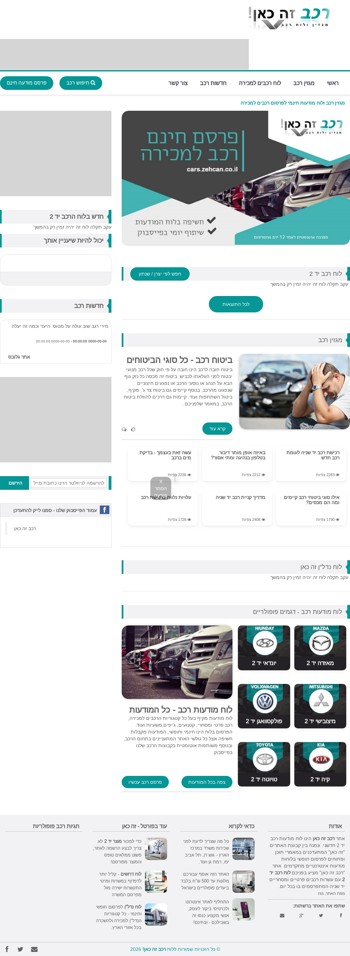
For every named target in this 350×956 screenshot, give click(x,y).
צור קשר (178, 82)
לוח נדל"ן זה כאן (321, 566)
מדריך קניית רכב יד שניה (240, 497)
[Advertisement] (124, 54)
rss (321, 893)
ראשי (333, 82)
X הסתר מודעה (160, 488)
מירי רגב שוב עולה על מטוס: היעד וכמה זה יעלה (60, 326)
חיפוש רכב (80, 82)
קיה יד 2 (320, 779)
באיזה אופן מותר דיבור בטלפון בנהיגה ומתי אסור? (238, 455)
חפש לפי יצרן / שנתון (160, 274)
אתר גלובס (19, 357)
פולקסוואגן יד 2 (264, 721)
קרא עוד (217, 428)
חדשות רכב (213, 82)
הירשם (15, 483)
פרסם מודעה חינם (26, 82)
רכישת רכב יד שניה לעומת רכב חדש (312, 455)
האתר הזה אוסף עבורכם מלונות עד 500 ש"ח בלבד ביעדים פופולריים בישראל (205, 880)
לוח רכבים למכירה (260, 82)
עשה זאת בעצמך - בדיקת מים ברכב (165, 455)
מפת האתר (335, 893)
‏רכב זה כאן (25, 528)
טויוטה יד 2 (264, 779)
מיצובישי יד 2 (320, 721)
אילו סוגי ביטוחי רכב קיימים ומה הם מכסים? (311, 500)
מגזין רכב (303, 82)
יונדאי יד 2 (264, 663)
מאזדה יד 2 (320, 663)
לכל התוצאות (236, 304)
